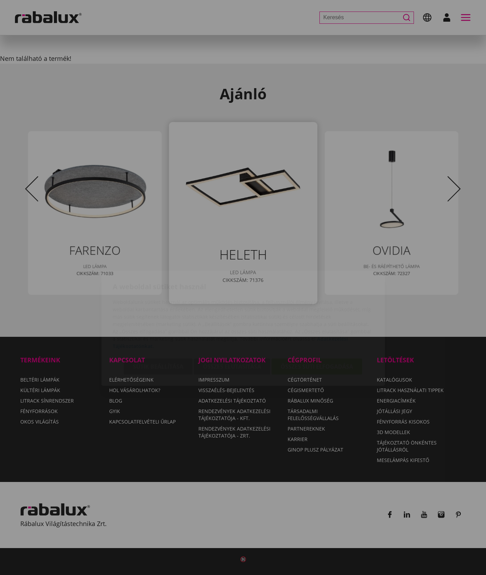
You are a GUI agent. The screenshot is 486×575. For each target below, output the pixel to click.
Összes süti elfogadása (317, 326)
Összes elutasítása (232, 326)
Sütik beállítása (158, 326)
